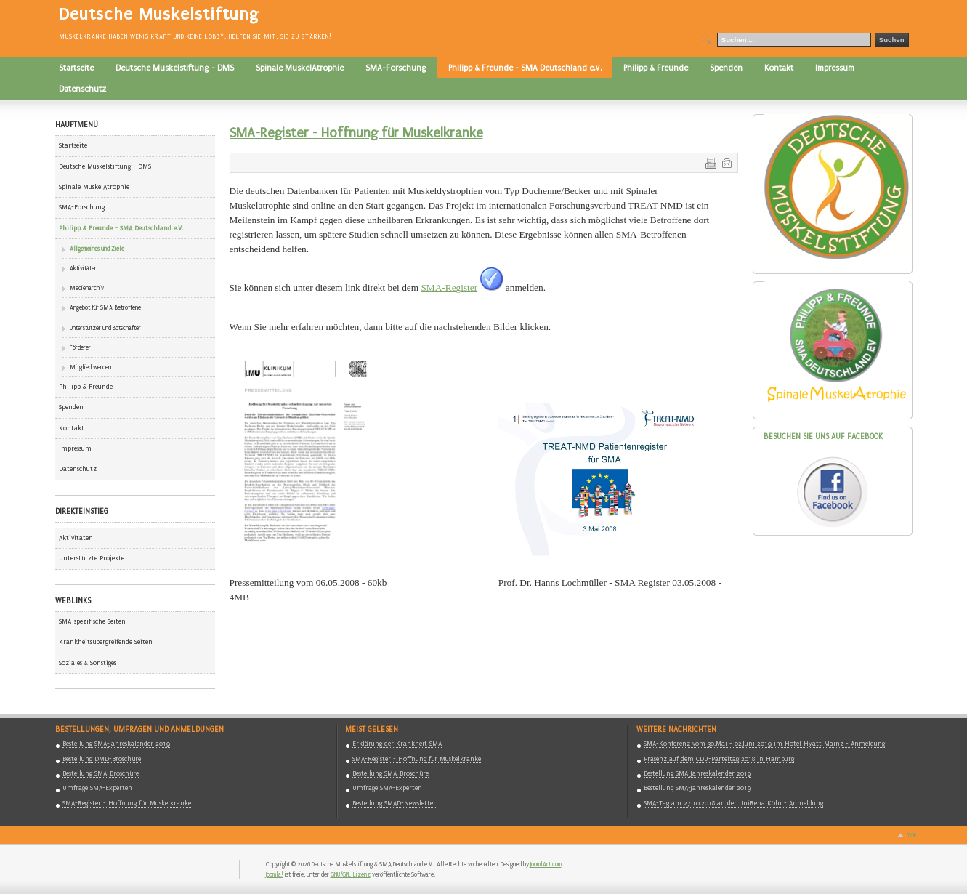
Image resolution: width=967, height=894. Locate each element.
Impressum (75, 448)
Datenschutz (78, 468)
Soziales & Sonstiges (87, 663)
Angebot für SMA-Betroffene (105, 307)
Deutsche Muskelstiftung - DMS (105, 166)
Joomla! (274, 874)
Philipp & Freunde (86, 386)
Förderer (80, 347)
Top (911, 835)
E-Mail (726, 162)
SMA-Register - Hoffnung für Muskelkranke (356, 133)
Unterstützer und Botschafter (105, 327)
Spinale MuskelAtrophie (94, 186)
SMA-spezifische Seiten (92, 621)
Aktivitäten (83, 268)
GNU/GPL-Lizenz (351, 874)
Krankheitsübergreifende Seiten (106, 641)
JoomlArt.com (546, 864)
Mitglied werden (90, 367)
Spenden (71, 407)
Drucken (710, 162)
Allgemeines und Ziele (97, 248)
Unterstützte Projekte (91, 558)
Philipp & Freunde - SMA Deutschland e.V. (121, 228)
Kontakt (71, 428)
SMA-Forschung (82, 207)
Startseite (73, 145)
